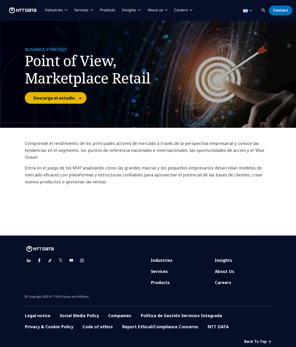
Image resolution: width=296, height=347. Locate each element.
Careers (223, 282)
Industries (162, 260)
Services (159, 271)
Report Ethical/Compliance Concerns (160, 326)
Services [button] (81, 10)
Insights (223, 260)
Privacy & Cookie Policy (49, 326)
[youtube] (71, 260)
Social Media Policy (79, 315)
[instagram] (82, 260)
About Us (224, 271)
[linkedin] (29, 260)
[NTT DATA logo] (19, 10)
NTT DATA (218, 326)
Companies (119, 315)
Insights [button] (129, 10)
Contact (280, 10)
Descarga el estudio (59, 97)
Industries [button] (54, 10)
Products (107, 10)
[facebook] (39, 260)
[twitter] (61, 260)
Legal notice (37, 315)
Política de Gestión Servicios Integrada (181, 315)
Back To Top (257, 341)
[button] (264, 9)
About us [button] (155, 10)
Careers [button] (181, 10)
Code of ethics (98, 326)
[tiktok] (50, 260)
